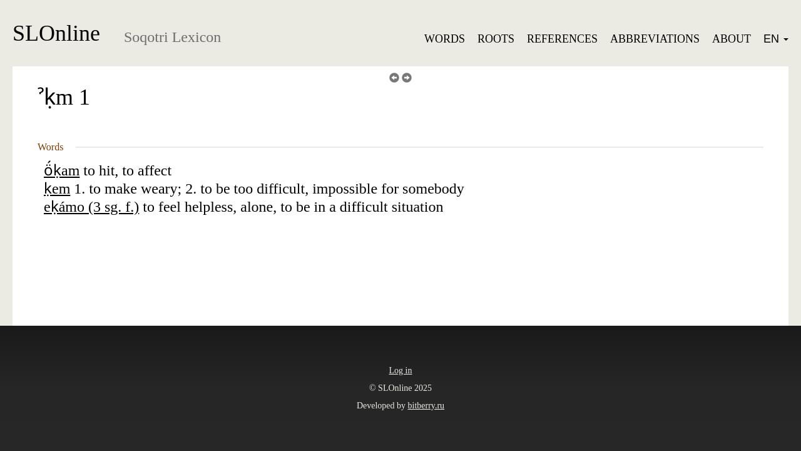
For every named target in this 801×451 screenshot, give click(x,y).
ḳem (57, 188)
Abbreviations (655, 38)
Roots (495, 38)
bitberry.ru (426, 405)
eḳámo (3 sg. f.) (91, 207)
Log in (400, 370)
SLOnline (56, 33)
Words (444, 38)
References (562, 38)
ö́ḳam (61, 170)
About (731, 38)
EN (775, 38)
